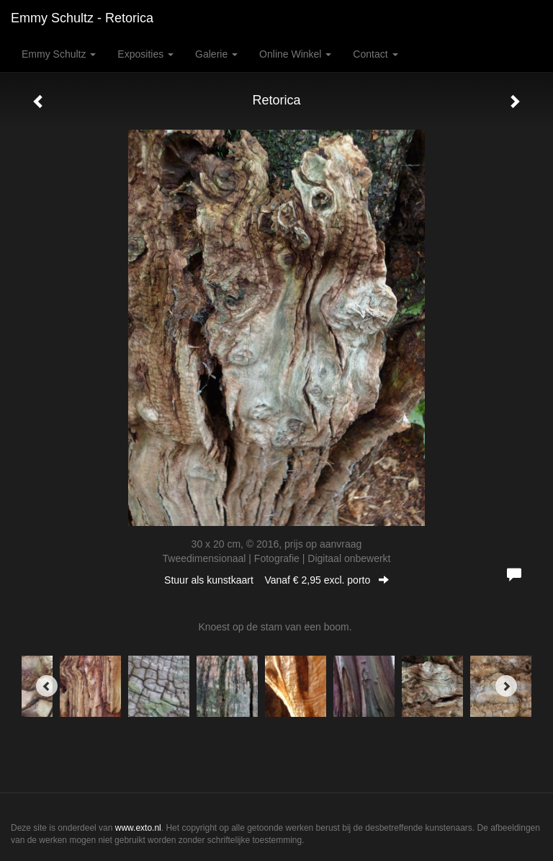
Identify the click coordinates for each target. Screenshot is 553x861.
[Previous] (47, 686)
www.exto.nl (138, 828)
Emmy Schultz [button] (59, 54)
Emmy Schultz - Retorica (82, 18)
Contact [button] (375, 54)
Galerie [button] (216, 54)
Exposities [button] (145, 54)
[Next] (506, 686)
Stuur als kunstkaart (276, 580)
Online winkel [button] (295, 54)
